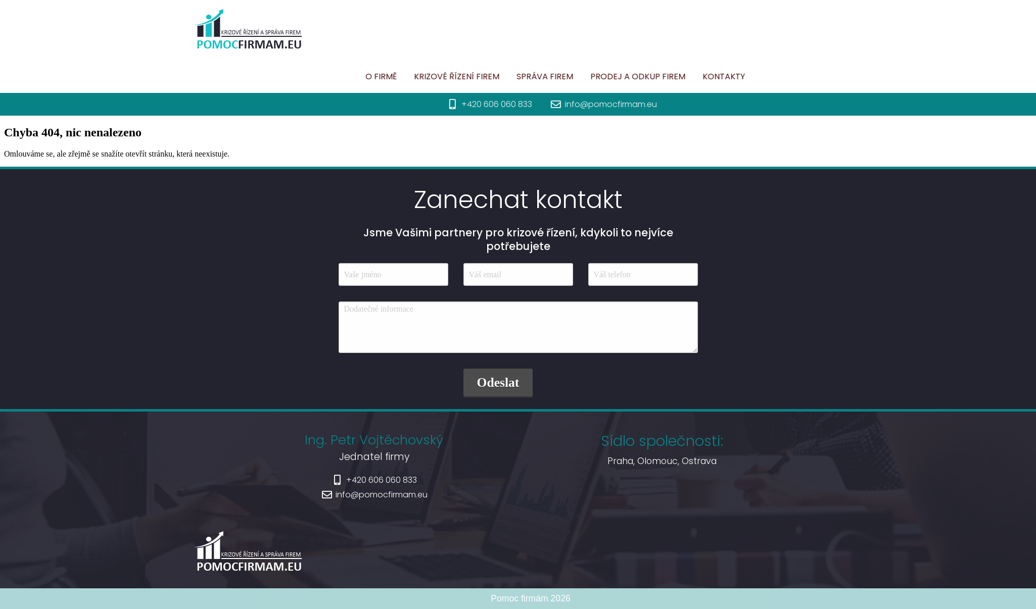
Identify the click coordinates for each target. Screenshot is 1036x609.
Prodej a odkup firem (676, 76)
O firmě (419, 76)
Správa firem (583, 76)
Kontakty (762, 76)
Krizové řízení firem (495, 76)
